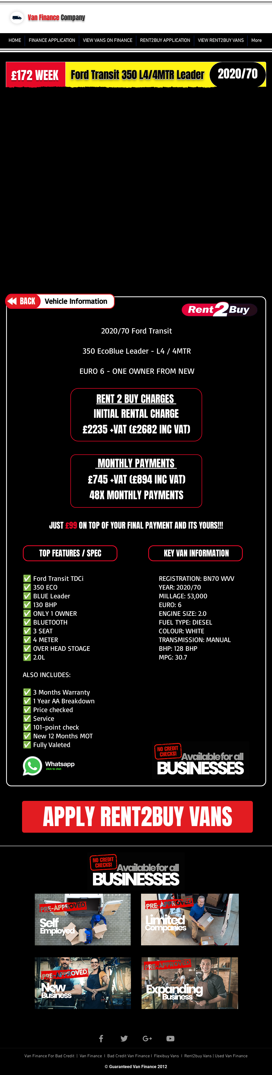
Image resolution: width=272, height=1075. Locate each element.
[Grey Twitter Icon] (124, 1038)
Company (73, 17)
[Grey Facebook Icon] (101, 1038)
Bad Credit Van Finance (128, 1056)
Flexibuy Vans (166, 1056)
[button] (136, 190)
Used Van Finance (231, 1056)
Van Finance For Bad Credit (49, 1056)
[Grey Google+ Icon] (147, 1038)
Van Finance (43, 17)
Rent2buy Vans (198, 1056)
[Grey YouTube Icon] (170, 1038)
